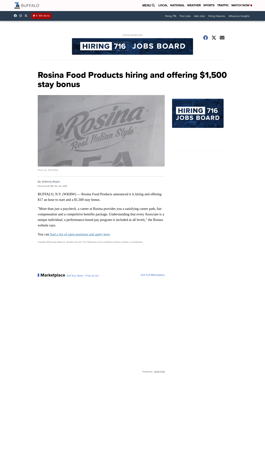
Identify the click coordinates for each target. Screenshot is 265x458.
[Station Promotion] (132, 47)
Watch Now (241, 5)
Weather (194, 5)
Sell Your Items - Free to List (82, 276)
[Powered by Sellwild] (159, 371)
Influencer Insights (239, 16)
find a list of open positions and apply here (80, 234)
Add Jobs (199, 16)
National (177, 5)
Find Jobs (185, 16)
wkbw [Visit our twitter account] (26, 15)
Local (163, 5)
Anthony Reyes (51, 182)
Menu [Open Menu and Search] (148, 5)
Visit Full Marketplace (153, 275)
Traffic (223, 5)
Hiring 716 (170, 16)
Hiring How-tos (216, 16)
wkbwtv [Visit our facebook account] (16, 15)
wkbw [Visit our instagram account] (21, 15)
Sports (209, 5)
